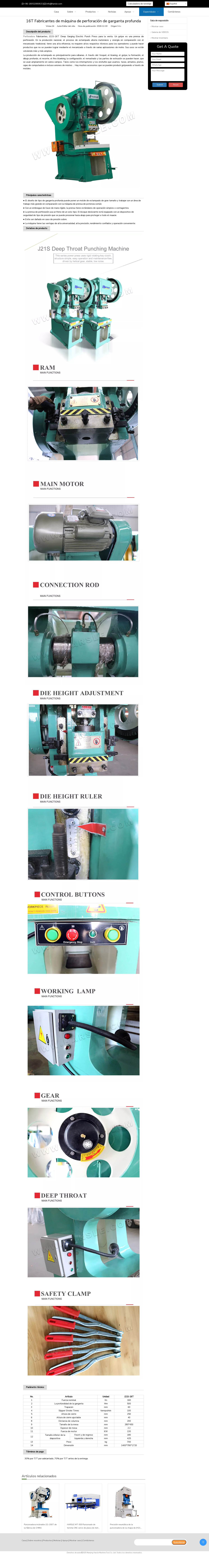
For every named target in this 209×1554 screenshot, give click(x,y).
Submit (160, 84)
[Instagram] (97, 4)
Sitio (119, 26)
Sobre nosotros (35, 1540)
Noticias (57, 1540)
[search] (153, 1542)
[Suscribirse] (179, 1542)
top (203, 1542)
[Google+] (84, 4)
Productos (47, 1540)
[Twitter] (88, 4)
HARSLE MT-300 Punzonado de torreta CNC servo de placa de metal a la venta (83, 1526)
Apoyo (65, 1540)
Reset (175, 84)
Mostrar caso (157, 26)
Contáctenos (88, 1540)
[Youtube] (93, 4)
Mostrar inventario (160, 38)
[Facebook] (79, 4)
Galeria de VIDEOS (160, 32)
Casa (24, 1540)
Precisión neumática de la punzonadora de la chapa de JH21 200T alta (125, 1526)
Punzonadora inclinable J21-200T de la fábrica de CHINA (40, 1526)
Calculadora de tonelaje (139, 4)
